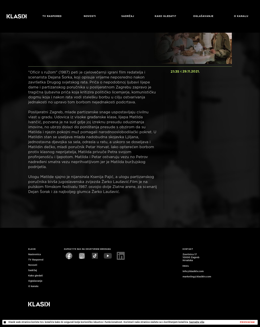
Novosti (90, 16)
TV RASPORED (52, 16)
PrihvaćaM (247, 322)
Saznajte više (196, 322)
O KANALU (241, 16)
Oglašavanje (203, 16)
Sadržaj (127, 16)
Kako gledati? (165, 16)
